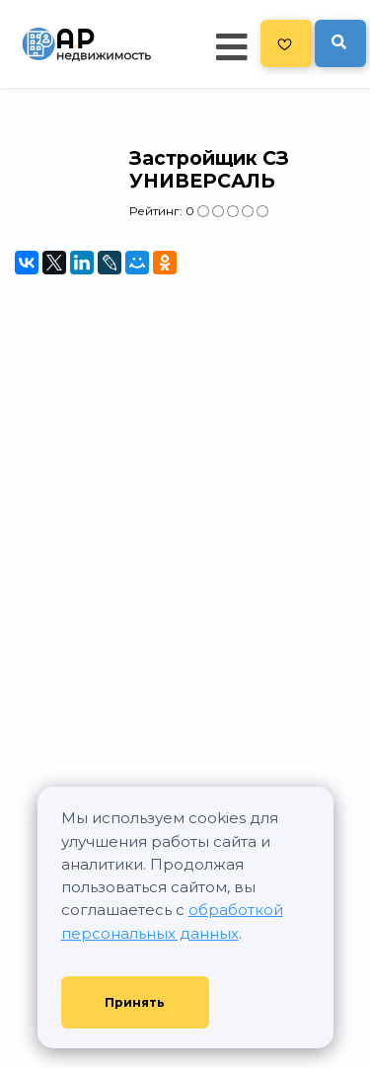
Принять (135, 1002)
